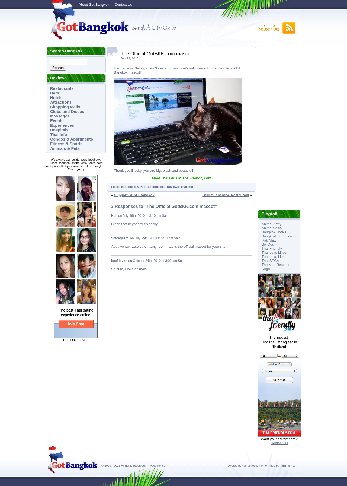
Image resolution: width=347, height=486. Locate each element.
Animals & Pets (65, 148)
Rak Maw (269, 240)
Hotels (56, 97)
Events (56, 120)
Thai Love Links (274, 257)
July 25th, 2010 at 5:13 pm (154, 238)
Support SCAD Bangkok (134, 195)
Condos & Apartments (71, 139)
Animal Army (271, 224)
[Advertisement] (279, 128)
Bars (54, 93)
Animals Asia (272, 228)
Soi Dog (268, 244)
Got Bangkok (88, 27)
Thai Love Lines (274, 252)
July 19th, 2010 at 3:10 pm (142, 216)
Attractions (61, 102)
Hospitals (59, 130)
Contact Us (123, 4)
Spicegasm (119, 238)
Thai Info (58, 134)
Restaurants (62, 88)
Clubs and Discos (67, 111)
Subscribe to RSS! (276, 28)
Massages (60, 116)
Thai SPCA (270, 261)
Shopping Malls (65, 106)
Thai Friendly (272, 248)
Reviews (173, 186)
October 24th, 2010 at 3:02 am (155, 261)
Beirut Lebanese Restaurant (225, 195)
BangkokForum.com (277, 236)
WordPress (249, 465)
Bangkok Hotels (274, 232)
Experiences (62, 125)
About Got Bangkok (94, 4)
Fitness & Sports (66, 143)
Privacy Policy (155, 465)
